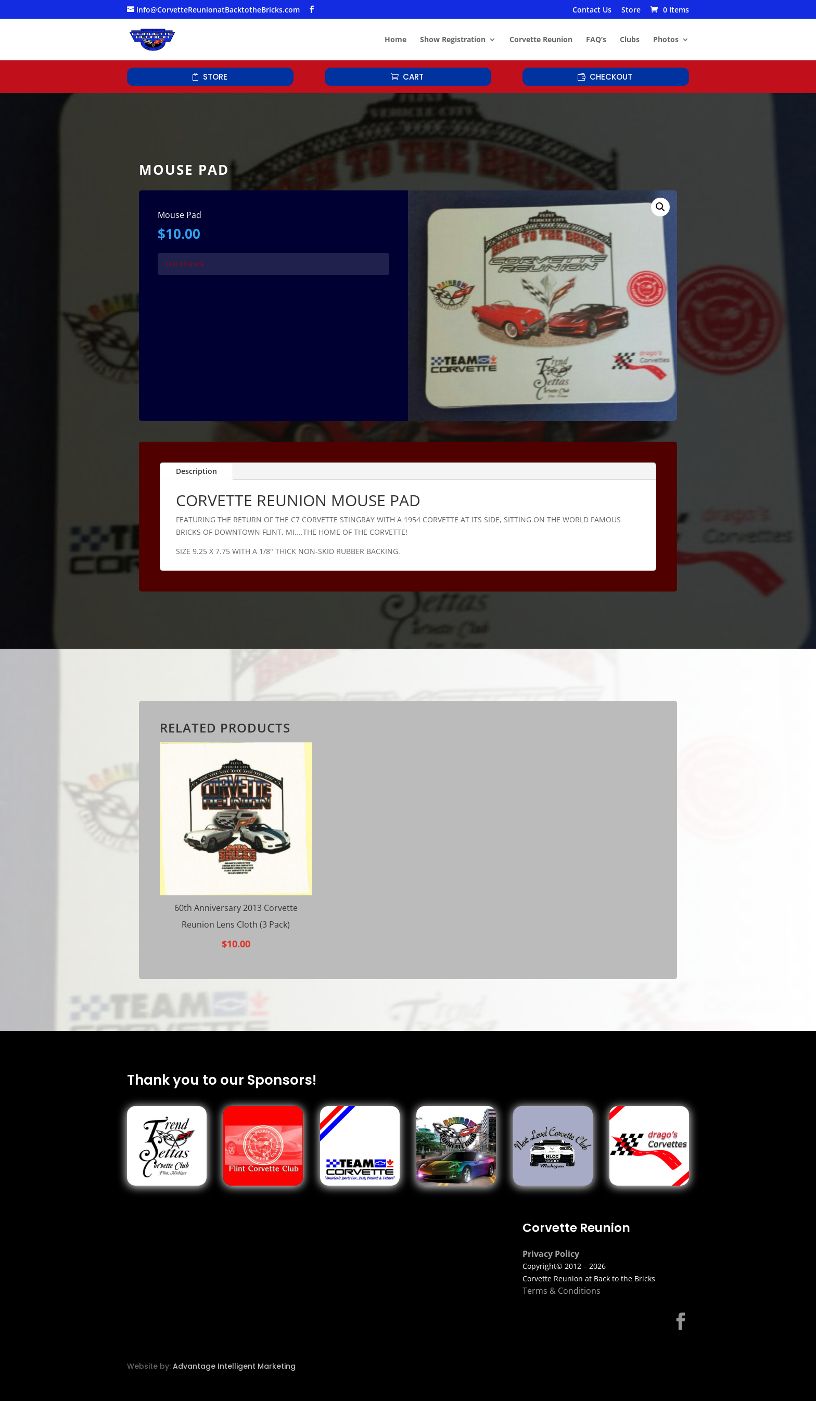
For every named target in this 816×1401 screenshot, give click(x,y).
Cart (413, 76)
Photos (666, 40)
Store (631, 10)
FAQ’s (596, 40)
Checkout (611, 76)
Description (196, 471)
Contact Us (591, 10)
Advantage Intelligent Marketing (234, 1366)
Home (395, 40)
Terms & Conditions (561, 1290)
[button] (660, 207)
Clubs (630, 40)
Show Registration (453, 40)
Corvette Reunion (540, 40)
